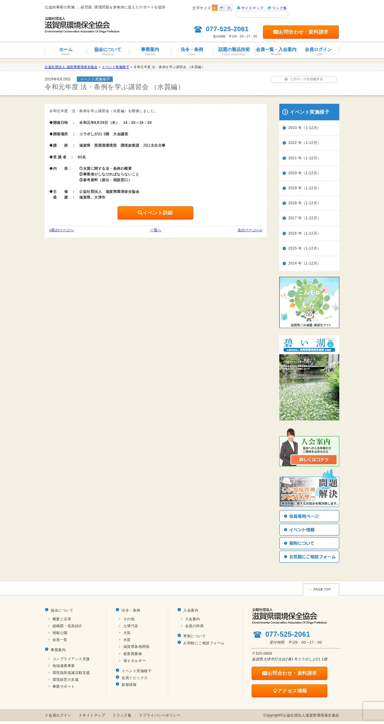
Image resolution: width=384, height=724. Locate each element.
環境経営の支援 (65, 680)
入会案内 (190, 610)
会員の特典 (194, 626)
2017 (292, 218)
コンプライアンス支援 (71, 659)
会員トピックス (135, 678)
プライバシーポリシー (161, 715)
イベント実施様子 (137, 671)
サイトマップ (252, 8)
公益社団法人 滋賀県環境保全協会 (71, 67)
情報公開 (60, 633)
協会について (108, 51)
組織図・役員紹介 (67, 626)
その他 (129, 619)
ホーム (66, 51)
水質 (127, 640)
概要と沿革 (61, 619)
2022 (292, 143)
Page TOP (321, 589)
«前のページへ (61, 230)
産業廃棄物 (132, 654)
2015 (292, 248)
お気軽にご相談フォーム (204, 643)
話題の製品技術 (234, 51)
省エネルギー (134, 661)
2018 (292, 203)
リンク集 (279, 8)
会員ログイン (318, 51)
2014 (292, 263)
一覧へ (155, 230)
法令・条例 (192, 51)
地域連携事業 (63, 666)
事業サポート (63, 686)
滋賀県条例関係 (136, 647)
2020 (292, 173)
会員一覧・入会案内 (276, 51)
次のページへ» (250, 230)
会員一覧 (60, 640)
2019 (292, 188)
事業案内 (150, 51)
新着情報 (129, 685)
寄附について (194, 636)
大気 (127, 633)
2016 (292, 233)
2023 (292, 128)
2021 (292, 158)
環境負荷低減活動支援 (71, 673)
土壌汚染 (130, 626)
